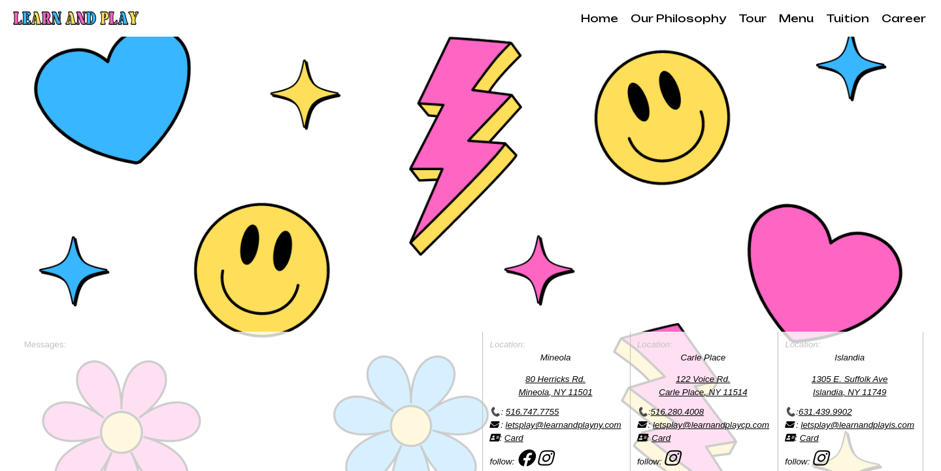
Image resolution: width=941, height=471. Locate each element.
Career (904, 18)
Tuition (847, 18)
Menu (796, 18)
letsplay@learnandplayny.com (563, 425)
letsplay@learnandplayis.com (857, 425)
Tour (752, 18)
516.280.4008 (677, 412)
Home (599, 18)
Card (513, 438)
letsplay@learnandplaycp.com (711, 425)
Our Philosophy (678, 18)
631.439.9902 (825, 412)
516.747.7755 (532, 412)
